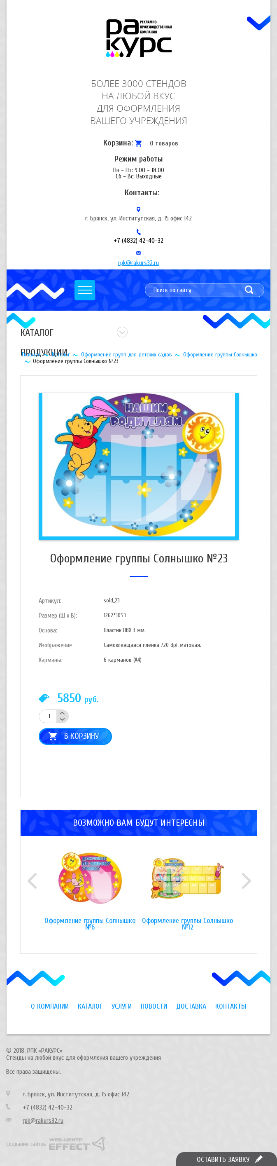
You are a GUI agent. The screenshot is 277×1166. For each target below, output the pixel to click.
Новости (154, 1006)
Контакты (230, 1006)
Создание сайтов (26, 1143)
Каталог (61, 354)
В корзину (81, 736)
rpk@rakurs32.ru (138, 263)
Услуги (122, 1006)
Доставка (191, 1006)
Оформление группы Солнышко (220, 354)
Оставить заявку (223, 1159)
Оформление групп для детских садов (126, 354)
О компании (50, 1006)
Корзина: (118, 143)
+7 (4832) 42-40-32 (138, 240)
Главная (31, 354)
